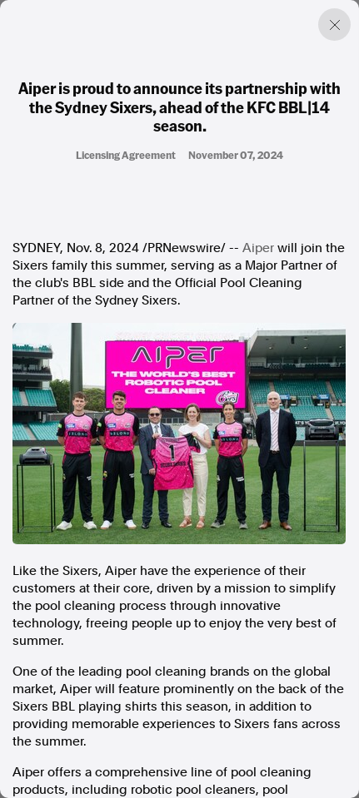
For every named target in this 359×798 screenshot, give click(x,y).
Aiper (258, 247)
